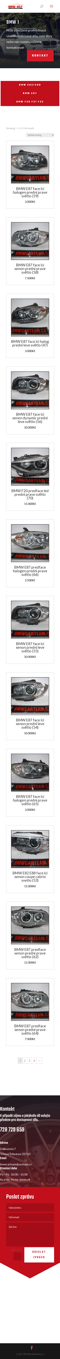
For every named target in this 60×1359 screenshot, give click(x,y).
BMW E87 (30, 93)
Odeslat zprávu (39, 1269)
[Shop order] (40, 135)
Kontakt (34, 55)
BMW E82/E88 (30, 85)
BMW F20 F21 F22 (30, 102)
